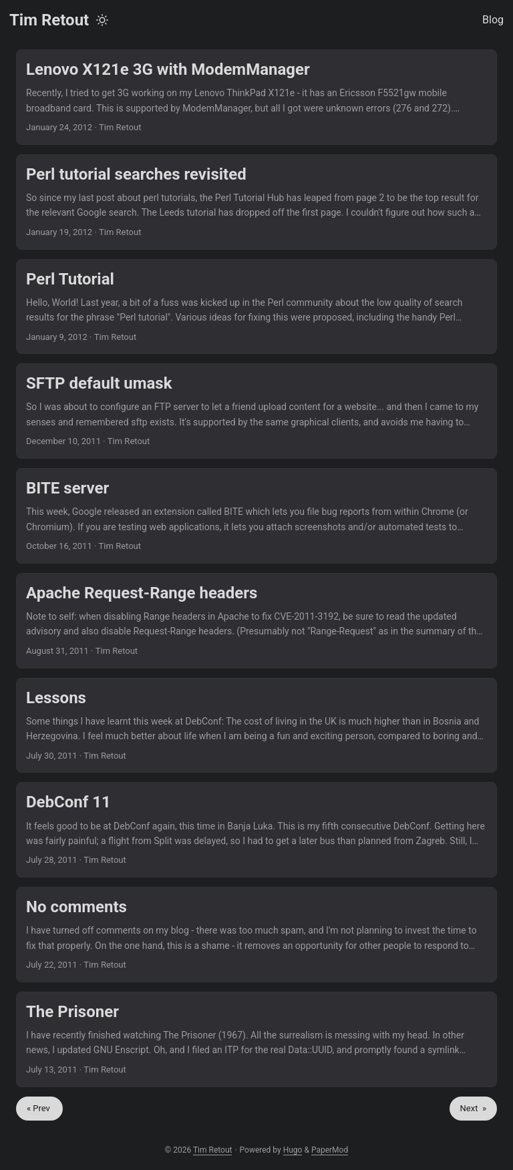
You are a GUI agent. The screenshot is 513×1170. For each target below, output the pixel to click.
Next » (473, 1108)
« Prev (39, 1108)
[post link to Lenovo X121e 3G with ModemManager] (256, 97)
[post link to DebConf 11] (256, 830)
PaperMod (329, 1150)
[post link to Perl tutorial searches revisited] (256, 202)
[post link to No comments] (256, 935)
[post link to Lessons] (256, 725)
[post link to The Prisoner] (256, 1039)
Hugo (293, 1150)
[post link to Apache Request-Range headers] (256, 621)
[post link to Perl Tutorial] (256, 307)
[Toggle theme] (102, 20)
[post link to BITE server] (256, 516)
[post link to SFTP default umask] (256, 411)
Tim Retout (49, 20)
